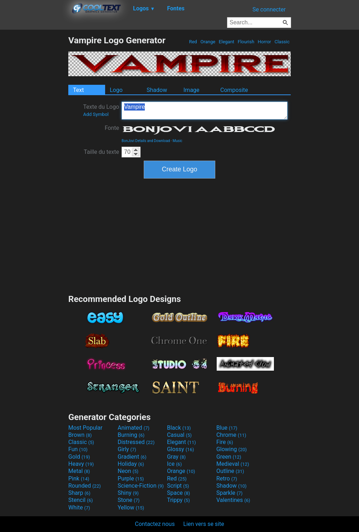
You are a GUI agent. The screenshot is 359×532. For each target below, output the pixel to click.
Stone (128, 500)
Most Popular (85, 427)
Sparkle (229, 492)
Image (191, 90)
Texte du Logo (101, 110)
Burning (131, 434)
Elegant (227, 41)
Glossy (180, 449)
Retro (226, 478)
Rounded (84, 485)
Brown (80, 434)
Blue (226, 427)
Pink (78, 478)
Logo (116, 90)
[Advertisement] (34, 142)
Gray (176, 456)
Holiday (131, 463)
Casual (179, 434)
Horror (264, 41)
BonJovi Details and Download (146, 141)
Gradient (132, 456)
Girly (127, 449)
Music (177, 141)
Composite (234, 90)
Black (179, 427)
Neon (128, 471)
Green (228, 456)
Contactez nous (154, 524)
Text (78, 90)
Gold (79, 456)
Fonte (112, 128)
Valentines (233, 500)
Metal (79, 471)
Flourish (246, 41)
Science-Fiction (141, 485)
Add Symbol (95, 114)
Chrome (231, 434)
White (79, 507)
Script (178, 485)
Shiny (128, 492)
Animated (133, 427)
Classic (282, 41)
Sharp (79, 492)
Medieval (232, 463)
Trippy (178, 500)
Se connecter (269, 9)
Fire (224, 442)
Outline (230, 471)
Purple (131, 478)
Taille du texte (101, 151)
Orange (207, 41)
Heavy (81, 463)
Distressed (136, 442)
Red (193, 41)
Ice (174, 463)
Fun (78, 449)
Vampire (204, 110)
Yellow (131, 507)
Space (178, 492)
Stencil (80, 500)
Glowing (231, 449)
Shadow (157, 90)
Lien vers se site (203, 524)
